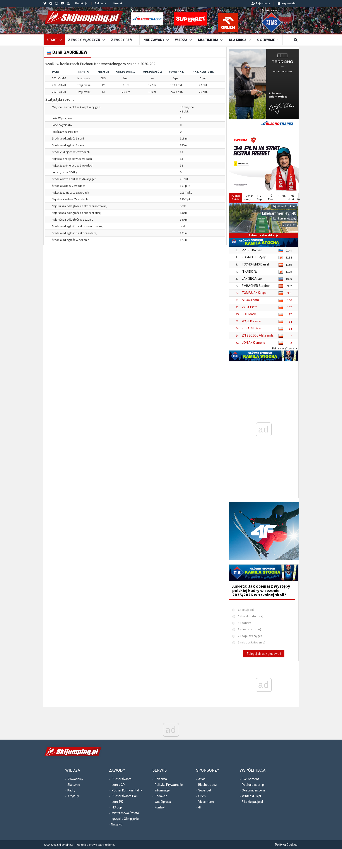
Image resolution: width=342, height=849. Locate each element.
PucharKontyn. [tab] (248, 197)
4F (200, 807)
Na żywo (117, 824)
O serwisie (266, 40)
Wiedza (181, 40)
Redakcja (81, 3)
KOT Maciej (249, 314)
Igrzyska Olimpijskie (125, 818)
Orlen (202, 796)
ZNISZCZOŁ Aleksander (258, 335)
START (52, 40)
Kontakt (118, 3)
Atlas (201, 779)
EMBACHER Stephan (256, 286)
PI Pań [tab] (281, 195)
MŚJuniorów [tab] (293, 197)
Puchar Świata (122, 779)
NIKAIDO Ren (250, 271)
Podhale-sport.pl (253, 784)
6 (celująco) (246, 610)
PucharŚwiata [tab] (235, 197)
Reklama (100, 3)
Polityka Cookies (286, 844)
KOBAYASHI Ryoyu (254, 257)
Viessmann (206, 801)
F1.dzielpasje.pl (252, 801)
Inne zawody (153, 40)
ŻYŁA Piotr (249, 307)
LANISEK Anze (252, 278)
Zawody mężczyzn (84, 40)
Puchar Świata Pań (125, 796)
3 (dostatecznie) (249, 629)
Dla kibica (237, 40)
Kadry (71, 790)
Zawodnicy (75, 779)
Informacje (162, 790)
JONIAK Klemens (253, 342)
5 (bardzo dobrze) (250, 616)
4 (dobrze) (245, 623)
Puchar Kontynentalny (127, 790)
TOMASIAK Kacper (255, 292)
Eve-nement (250, 779)
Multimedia (208, 40)
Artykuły (73, 796)
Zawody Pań (121, 40)
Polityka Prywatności (169, 784)
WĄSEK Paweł (251, 321)
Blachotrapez (207, 784)
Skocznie (73, 784)
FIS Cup (117, 807)
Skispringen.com (253, 790)
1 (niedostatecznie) (251, 642)
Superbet (204, 790)
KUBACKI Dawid (252, 328)
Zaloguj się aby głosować (264, 653)
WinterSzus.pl (251, 796)
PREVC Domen (252, 250)
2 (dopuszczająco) (251, 636)
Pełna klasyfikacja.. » (284, 348)
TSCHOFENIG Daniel (255, 264)
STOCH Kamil (251, 300)
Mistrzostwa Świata (125, 813)
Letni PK (117, 801)
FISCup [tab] (259, 197)
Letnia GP (118, 784)
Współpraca (163, 801)
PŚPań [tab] (270, 197)
